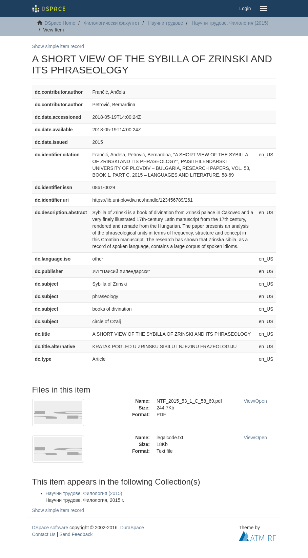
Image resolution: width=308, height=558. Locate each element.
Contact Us (44, 534)
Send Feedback (76, 534)
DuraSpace (132, 527)
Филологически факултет (112, 23)
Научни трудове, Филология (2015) (230, 23)
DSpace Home (59, 23)
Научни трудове (165, 23)
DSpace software (50, 527)
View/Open (255, 401)
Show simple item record (58, 46)
